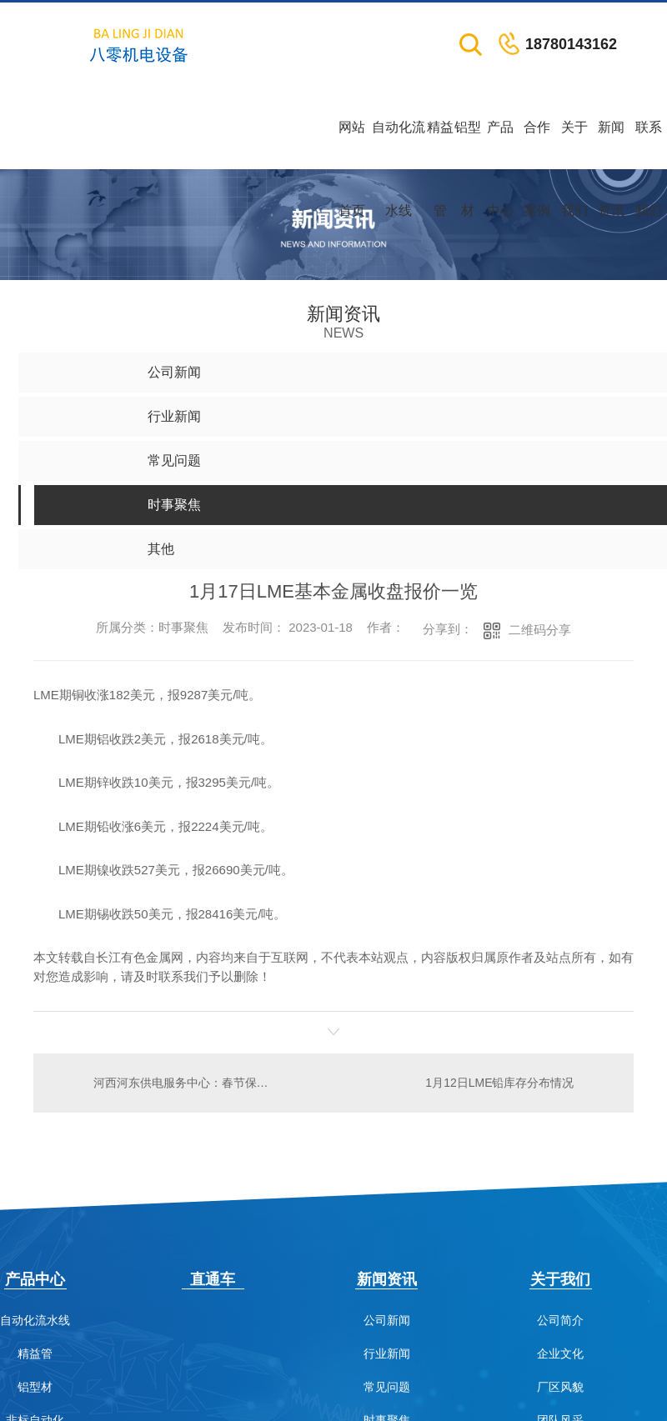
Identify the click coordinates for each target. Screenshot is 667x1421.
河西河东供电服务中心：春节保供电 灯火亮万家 (183, 1082)
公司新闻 (387, 1320)
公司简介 (560, 1320)
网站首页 (352, 144)
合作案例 (537, 144)
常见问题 (387, 1387)
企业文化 (560, 1354)
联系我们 (648, 144)
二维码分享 (540, 630)
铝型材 (467, 144)
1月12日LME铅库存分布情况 (499, 1082)
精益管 (440, 144)
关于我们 (574, 144)
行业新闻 (387, 1354)
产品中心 (500, 144)
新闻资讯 (611, 144)
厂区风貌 (560, 1387)
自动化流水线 (398, 144)
